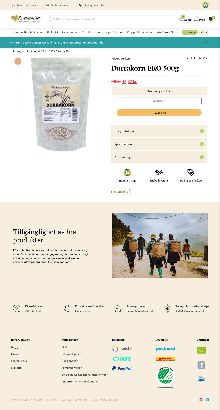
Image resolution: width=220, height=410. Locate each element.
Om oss (15, 354)
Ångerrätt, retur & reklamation (80, 381)
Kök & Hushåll (165, 32)
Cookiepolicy (70, 361)
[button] (205, 5)
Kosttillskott (89, 32)
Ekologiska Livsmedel (60, 32)
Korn (60, 51)
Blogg (14, 347)
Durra (69, 51)
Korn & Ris (48, 51)
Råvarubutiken (120, 58)
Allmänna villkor (72, 367)
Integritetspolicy (72, 354)
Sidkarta (16, 367)
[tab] (121, 192)
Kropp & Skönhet (137, 32)
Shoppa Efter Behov (25, 32)
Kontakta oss (19, 361)
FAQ (64, 347)
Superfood (111, 32)
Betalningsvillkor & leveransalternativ (85, 374)
